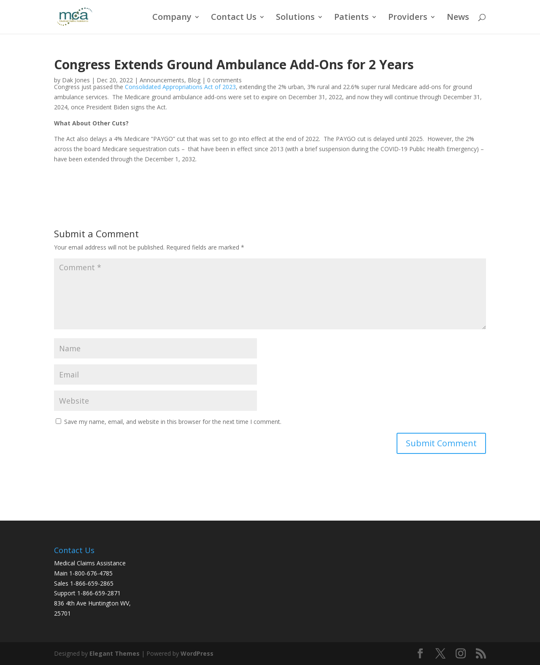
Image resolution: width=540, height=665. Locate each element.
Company (172, 18)
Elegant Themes (114, 653)
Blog (194, 80)
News (458, 18)
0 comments (224, 80)
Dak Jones (76, 80)
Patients (351, 18)
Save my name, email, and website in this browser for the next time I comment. (172, 422)
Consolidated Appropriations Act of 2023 (180, 87)
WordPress (197, 653)
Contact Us (233, 18)
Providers (407, 18)
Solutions (295, 18)
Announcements (162, 80)
